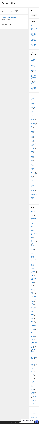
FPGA (32, 274)
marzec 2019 (33, 147)
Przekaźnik (33, 344)
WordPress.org (34, 417)
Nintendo (33, 322)
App (32, 217)
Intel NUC (33, 290)
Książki (32, 303)
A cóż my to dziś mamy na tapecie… (34, 29)
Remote (32, 351)
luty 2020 (32, 124)
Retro (32, 354)
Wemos (32, 390)
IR (31, 292)
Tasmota (32, 378)
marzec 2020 (33, 123)
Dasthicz (32, 249)
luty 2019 (32, 148)
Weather (32, 389)
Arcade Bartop (33, 218)
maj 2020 (32, 119)
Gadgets (32, 275)
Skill (32, 368)
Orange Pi (33, 329)
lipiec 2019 (33, 139)
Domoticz (33, 257)
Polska (32, 339)
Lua (31, 305)
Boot (32, 237)
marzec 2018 (33, 170)
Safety (32, 361)
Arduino (32, 223)
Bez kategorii (33, 233)
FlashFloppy (33, 271)
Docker (32, 256)
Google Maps (33, 278)
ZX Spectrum (33, 401)
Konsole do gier (34, 299)
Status (32, 377)
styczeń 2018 (33, 173)
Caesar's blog (9, 3)
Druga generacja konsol (33, 261)
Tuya (32, 382)
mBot (32, 308)
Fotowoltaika (33, 272)
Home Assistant (34, 286)
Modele (32, 315)
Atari (32, 225)
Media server (33, 310)
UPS (32, 386)
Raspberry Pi (33, 349)
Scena (32, 362)
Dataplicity (33, 253)
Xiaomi (32, 393)
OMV (32, 328)
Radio (32, 347)
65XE (32, 209)
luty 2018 (32, 172)
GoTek (32, 279)
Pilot (32, 335)
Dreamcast (33, 259)
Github (32, 276)
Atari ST (32, 226)
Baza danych (33, 231)
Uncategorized (5, 26)
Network (32, 321)
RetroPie (32, 355)
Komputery (33, 293)
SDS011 (32, 365)
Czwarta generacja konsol (33, 247)
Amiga (32, 215)
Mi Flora (32, 311)
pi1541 (32, 332)
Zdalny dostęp (33, 396)
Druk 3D (32, 264)
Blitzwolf (32, 236)
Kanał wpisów (33, 413)
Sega (32, 367)
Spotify (32, 374)
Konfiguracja (33, 296)
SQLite (32, 375)
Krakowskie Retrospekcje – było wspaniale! (34, 40)
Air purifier (33, 211)
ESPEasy (32, 268)
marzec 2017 (33, 194)
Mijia (32, 314)
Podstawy (33, 338)
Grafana (32, 281)
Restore (32, 353)
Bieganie (32, 234)
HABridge (33, 284)
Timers (32, 381)
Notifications (33, 324)
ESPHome (33, 269)
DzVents (32, 265)
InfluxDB (32, 289)
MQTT (32, 317)
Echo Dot (32, 267)
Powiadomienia (34, 342)
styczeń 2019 (33, 149)
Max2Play (33, 307)
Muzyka (32, 318)
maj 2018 (32, 166)
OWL (32, 331)
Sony (32, 372)
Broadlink (33, 238)
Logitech (32, 304)
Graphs (32, 282)
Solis (32, 369)
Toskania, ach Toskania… (9, 18)
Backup (32, 230)
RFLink (32, 358)
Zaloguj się (33, 412)
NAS (32, 319)
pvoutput (32, 346)
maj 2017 (32, 190)
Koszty (32, 301)
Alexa (32, 212)
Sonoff (32, 371)
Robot (32, 360)
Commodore (33, 241)
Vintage (32, 388)
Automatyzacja (34, 227)
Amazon (32, 214)
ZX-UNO (32, 403)
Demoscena (33, 254)
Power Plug (33, 340)
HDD (32, 285)
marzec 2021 (33, 106)
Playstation (33, 336)
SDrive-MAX (33, 364)
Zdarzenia (33, 399)
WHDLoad (33, 392)
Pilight (32, 333)
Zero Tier (32, 400)
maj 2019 (32, 143)
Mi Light (32, 312)
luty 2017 (32, 195)
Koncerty (32, 295)
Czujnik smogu (34, 243)
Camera (32, 240)
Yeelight (32, 395)
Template (33, 379)
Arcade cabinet (34, 221)
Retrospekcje (33, 357)
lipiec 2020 (33, 115)
